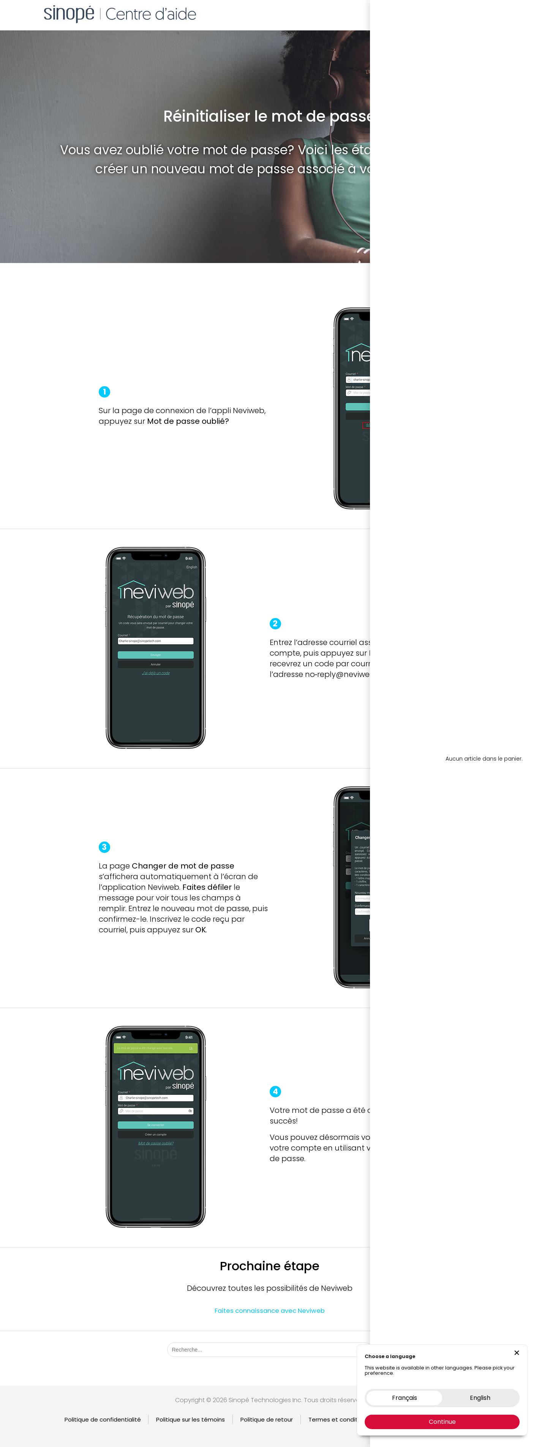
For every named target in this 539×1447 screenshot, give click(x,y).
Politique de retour (266, 1419)
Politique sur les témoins (190, 1419)
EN (500, 13)
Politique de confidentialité (103, 1419)
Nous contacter (452, 13)
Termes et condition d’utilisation (354, 1419)
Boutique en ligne (396, 13)
